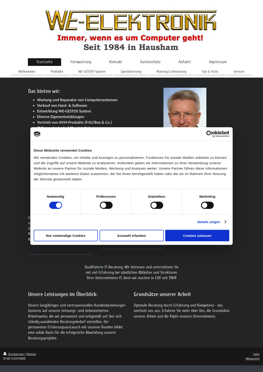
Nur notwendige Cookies (66, 235)
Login (256, 354)
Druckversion (14, 354)
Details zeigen (208, 222)
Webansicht (253, 359)
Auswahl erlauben (131, 235)
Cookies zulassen (197, 235)
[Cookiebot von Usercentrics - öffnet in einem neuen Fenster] (209, 134)
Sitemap (31, 354)
